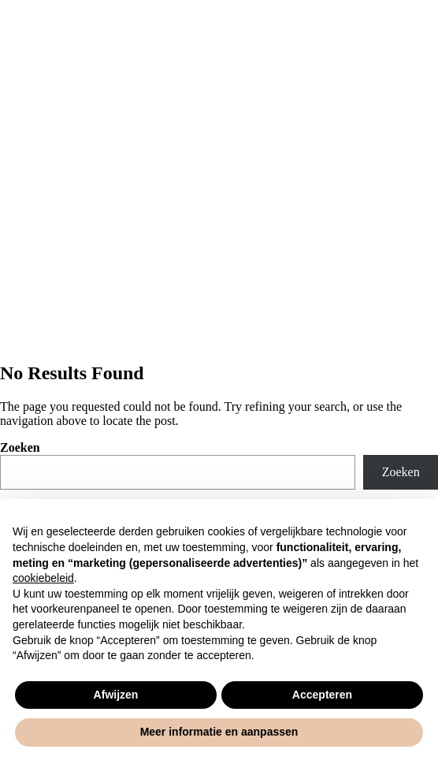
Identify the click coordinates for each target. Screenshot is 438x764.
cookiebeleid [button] (43, 578)
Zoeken (20, 447)
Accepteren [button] (322, 694)
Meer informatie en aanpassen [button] (219, 731)
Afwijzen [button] (116, 694)
